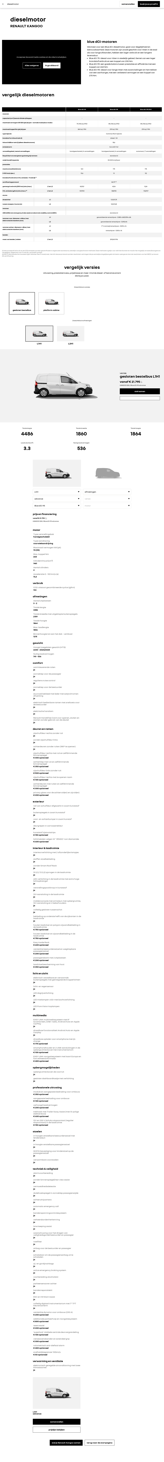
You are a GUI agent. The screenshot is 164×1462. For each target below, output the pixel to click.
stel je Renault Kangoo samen (66, 1442)
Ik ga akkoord (51, 65)
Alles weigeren (32, 65)
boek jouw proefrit (149, 4)
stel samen (140, 391)
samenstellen (128, 4)
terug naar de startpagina (99, 1442)
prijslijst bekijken (57, 1429)
